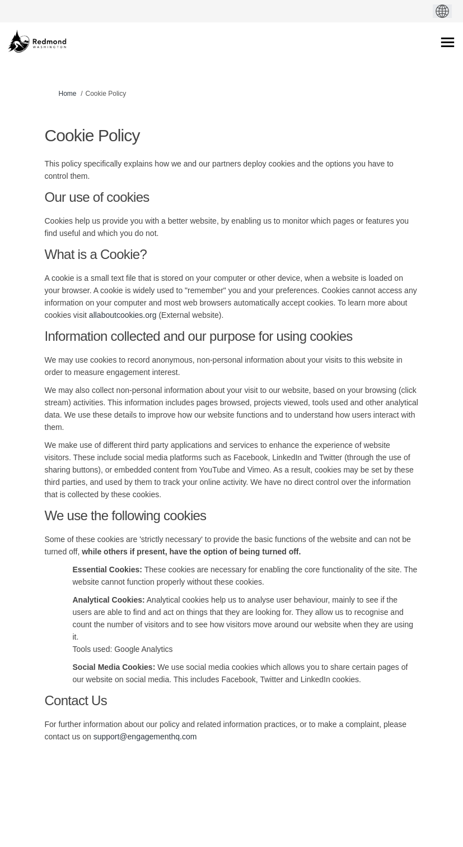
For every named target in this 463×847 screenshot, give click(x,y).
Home (68, 94)
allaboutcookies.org (123, 315)
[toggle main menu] (447, 42)
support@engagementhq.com (145, 736)
